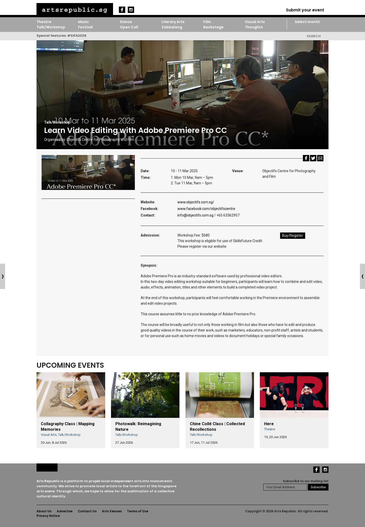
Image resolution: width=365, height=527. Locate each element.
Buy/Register (292, 235)
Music (83, 21)
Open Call (129, 27)
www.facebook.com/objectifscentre (206, 209)
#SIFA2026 (76, 35)
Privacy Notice (48, 516)
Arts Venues (112, 511)
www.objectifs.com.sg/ (195, 202)
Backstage (213, 27)
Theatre (43, 21)
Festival (85, 27)
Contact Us (87, 511)
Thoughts (254, 27)
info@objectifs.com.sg (195, 215)
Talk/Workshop (50, 27)
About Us (43, 511)
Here (269, 423)
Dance (126, 21)
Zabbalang (171, 27)
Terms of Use (137, 511)
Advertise (64, 511)
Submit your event (305, 10)
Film (207, 21)
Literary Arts (173, 21)
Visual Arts (255, 21)
